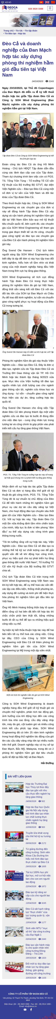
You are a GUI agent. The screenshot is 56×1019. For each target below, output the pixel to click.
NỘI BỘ (6, 2)
